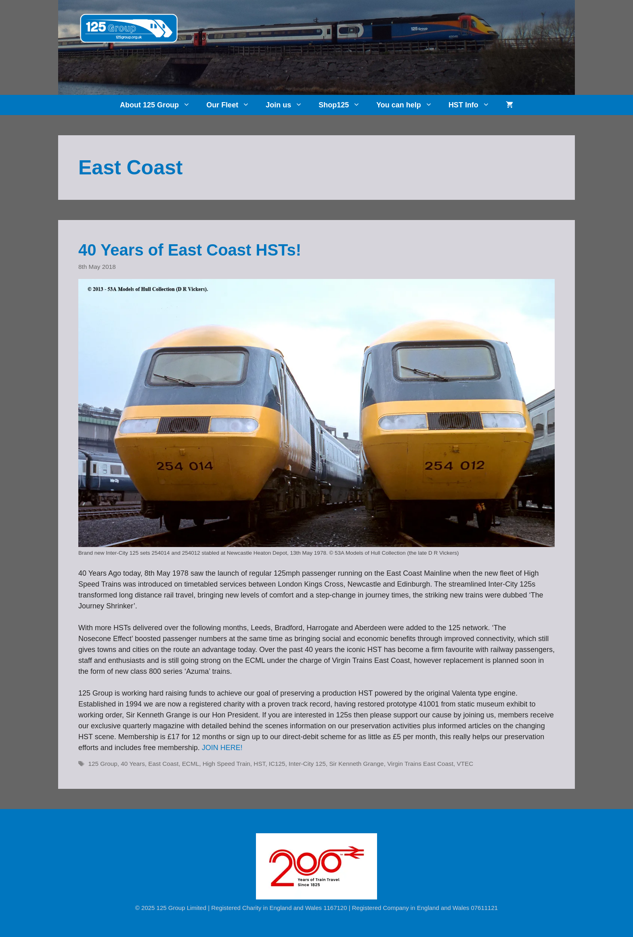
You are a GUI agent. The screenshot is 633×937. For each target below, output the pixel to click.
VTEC (465, 763)
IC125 (277, 763)
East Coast (163, 763)
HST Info (473, 105)
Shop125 (343, 105)
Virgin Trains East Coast (420, 763)
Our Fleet (232, 105)
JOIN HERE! (222, 748)
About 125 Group (159, 105)
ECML (190, 763)
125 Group (102, 763)
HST (259, 763)
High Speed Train (226, 763)
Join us (288, 105)
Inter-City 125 (307, 763)
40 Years (133, 763)
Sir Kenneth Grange (356, 763)
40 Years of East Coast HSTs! (189, 250)
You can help (408, 105)
